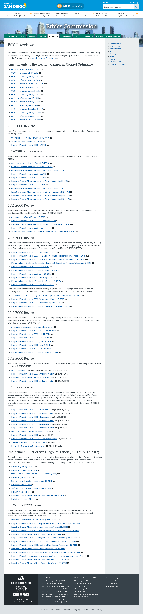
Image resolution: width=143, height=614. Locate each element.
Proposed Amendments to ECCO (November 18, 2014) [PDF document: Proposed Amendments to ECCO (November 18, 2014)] (33, 330)
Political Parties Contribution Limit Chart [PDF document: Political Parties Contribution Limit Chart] (28, 446)
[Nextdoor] (26, 583)
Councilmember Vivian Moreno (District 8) (54, 599)
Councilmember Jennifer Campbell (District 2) (55, 583)
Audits (112, 51)
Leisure (23, 14)
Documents (53, 36)
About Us (31, 36)
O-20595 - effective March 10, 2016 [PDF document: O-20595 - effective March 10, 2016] (25, 80)
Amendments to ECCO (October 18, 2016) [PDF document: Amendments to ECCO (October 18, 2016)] (28, 217)
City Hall (128, 14)
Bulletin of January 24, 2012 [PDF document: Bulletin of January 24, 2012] (22, 466)
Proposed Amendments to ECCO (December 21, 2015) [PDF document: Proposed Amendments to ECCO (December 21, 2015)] (33, 252)
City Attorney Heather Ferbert (83, 583)
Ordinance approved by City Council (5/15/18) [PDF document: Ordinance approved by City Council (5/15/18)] (30, 163)
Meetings (42, 36)
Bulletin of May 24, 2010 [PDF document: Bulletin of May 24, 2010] (21, 492)
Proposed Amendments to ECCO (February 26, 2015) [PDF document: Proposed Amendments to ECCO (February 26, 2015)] (33, 277)
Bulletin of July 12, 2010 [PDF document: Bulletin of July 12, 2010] (21, 477)
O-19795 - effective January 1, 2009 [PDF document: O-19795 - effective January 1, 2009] (25, 102)
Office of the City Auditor (81, 589)
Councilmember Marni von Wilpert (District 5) (55, 591)
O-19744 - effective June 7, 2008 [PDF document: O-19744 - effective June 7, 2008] (24, 105)
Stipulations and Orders (118, 64)
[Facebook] (12, 583)
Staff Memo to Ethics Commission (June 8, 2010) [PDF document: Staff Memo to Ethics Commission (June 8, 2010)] (31, 488)
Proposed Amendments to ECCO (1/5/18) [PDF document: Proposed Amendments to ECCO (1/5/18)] (28, 184)
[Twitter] (16, 583)
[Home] (8, 14)
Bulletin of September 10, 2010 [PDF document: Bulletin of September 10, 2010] (24, 470)
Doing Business (64, 14)
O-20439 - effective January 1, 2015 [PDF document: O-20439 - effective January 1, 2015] (25, 87)
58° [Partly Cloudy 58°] (107, 3)
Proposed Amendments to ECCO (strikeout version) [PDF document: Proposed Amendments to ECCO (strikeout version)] (32, 374)
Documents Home (116, 44)
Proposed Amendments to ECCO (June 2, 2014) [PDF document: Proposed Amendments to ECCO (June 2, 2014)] (30, 345)
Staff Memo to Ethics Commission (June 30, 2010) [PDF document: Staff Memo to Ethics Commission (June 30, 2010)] (31, 481)
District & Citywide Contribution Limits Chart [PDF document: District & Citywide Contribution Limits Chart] (30, 431)
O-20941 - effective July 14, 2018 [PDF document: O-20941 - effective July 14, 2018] (24, 73)
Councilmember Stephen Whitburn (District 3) (55, 586)
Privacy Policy (55, 610)
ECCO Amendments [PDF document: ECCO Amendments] (19, 370)
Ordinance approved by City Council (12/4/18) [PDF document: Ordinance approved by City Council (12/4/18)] (30, 138)
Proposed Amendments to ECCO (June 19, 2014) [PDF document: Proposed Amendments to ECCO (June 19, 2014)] (31, 341)
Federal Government (112, 586)
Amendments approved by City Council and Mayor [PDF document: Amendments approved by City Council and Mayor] (32, 327)
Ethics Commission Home (15, 36)
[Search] (119, 6)
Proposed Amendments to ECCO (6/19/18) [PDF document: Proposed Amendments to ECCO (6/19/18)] (28, 145)
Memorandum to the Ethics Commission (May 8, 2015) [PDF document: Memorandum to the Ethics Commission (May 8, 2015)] (34, 270)
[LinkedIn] (29, 583)
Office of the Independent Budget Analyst (86, 594)
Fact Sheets (66, 36)
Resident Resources (44, 14)
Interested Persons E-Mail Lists (108, 36)
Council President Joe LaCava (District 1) (53, 581)
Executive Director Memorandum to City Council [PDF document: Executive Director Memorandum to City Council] (31, 377)
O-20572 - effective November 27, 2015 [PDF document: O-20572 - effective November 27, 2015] (27, 84)
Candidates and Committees (44, 58)
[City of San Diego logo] (15, 5)
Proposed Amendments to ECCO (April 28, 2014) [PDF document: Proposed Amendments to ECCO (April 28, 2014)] (31, 348)
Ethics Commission (79, 586)
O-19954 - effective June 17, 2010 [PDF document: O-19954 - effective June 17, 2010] (25, 98)
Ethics (112, 57)
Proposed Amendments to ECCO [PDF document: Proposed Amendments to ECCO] (24, 435)
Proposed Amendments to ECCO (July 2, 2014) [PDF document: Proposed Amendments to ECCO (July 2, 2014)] (30, 338)
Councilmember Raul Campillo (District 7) (53, 596)
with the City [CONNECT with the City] (71, 6)
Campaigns (114, 54)
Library (84, 14)
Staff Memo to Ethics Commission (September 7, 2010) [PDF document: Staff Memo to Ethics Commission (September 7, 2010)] (34, 474)
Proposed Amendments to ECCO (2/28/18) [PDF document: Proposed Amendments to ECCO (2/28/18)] (28, 174)
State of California (111, 583)
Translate (134, 3)
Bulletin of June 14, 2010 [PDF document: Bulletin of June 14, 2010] (21, 484)
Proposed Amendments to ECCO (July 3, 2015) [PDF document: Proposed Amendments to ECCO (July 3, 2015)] (30, 266)
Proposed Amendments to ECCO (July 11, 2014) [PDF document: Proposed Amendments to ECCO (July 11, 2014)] (30, 334)
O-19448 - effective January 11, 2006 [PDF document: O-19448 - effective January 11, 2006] (26, 112)
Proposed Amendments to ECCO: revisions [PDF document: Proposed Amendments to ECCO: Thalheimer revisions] (34, 439)
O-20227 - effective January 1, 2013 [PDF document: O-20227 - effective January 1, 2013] (25, 94)
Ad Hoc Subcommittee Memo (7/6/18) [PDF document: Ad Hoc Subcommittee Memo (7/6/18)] (27, 141)
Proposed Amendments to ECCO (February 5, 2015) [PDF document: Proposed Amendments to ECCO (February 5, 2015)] (32, 284)
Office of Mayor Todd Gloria (82, 581)
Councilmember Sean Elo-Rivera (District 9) (54, 602)
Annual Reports (115, 49)
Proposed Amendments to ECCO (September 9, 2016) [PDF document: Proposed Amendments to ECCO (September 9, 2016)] (33, 220)
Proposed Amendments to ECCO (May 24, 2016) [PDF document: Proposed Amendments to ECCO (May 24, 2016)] (31, 228)
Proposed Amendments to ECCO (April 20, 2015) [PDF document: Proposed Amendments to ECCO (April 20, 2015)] (31, 274)
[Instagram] (22, 583)
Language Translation (81, 610)
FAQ (75, 36)
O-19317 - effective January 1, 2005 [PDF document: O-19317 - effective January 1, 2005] (25, 116)
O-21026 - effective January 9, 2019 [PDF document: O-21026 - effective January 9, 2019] (25, 69)
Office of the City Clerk (81, 591)
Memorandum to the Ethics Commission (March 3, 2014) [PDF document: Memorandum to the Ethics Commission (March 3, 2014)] (34, 352)
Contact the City (96, 610)
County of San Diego (112, 581)
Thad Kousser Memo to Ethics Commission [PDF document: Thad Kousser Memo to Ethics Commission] (29, 442)
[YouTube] (19, 583)
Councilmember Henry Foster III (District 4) (54, 589)
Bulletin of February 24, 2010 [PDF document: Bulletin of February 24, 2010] (23, 499)
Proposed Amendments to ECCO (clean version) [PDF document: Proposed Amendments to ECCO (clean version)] (31, 410)
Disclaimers (44, 610)
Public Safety (106, 14)
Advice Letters (115, 46)
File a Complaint (87, 36)
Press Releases (115, 62)
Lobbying (113, 59)
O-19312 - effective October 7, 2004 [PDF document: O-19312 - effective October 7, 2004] (26, 120)
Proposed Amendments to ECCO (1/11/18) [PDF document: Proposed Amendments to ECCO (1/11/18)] (28, 177)
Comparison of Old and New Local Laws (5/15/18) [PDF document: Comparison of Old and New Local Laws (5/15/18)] (32, 166)
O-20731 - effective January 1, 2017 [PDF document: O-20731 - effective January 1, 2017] (25, 76)
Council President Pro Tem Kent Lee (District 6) (55, 594)
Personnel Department (81, 596)
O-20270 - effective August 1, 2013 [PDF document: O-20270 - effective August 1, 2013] (25, 91)
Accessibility (67, 610)
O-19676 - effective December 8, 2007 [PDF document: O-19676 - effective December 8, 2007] (27, 109)
